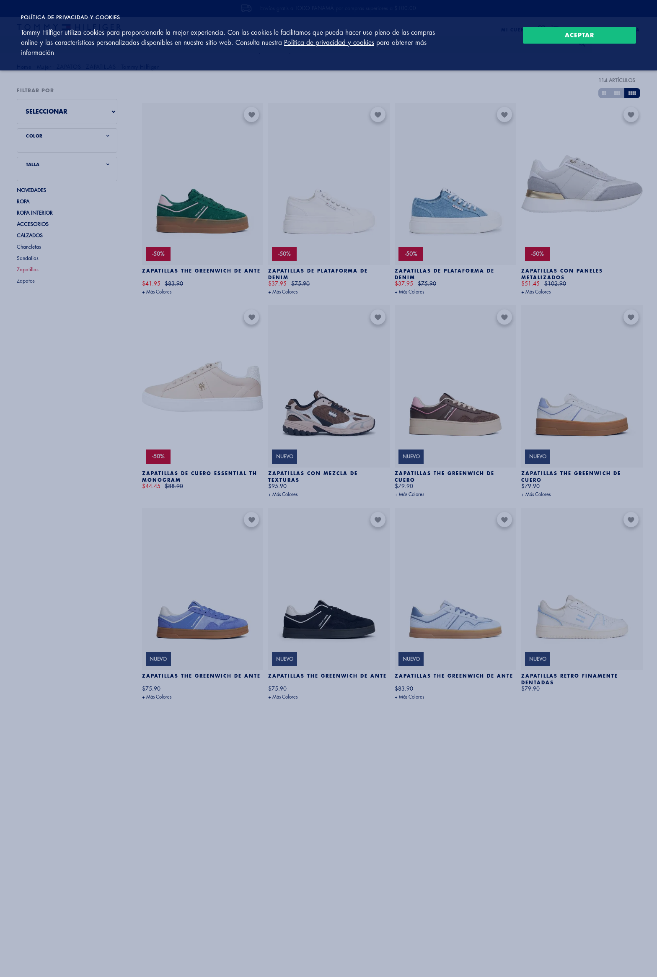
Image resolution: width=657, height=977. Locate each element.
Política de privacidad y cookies (329, 42)
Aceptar (580, 35)
